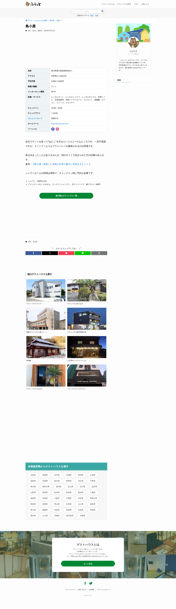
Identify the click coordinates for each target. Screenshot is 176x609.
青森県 (45, 475)
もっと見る (88, 564)
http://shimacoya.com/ (60, 123)
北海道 (33, 475)
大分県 (45, 515)
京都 (96, 15)
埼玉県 (80, 481)
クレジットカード (35, 118)
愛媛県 (45, 510)
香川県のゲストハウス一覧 (66, 196)
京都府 (45, 498)
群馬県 (69, 481)
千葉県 (92, 481)
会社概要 (91, 589)
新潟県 (58, 486)
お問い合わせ (82, 589)
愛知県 (80, 492)
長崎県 (92, 510)
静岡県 (69, 492)
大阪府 (57, 498)
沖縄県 (82, 515)
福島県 (33, 481)
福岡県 (69, 510)
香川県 (34, 30)
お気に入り (145, 4)
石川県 (82, 486)
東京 (92, 15)
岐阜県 (57, 492)
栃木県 (57, 481)
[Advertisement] (66, 50)
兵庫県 (69, 498)
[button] (33, 253)
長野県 (45, 492)
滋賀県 (33, 498)
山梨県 (33, 492)
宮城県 (69, 475)
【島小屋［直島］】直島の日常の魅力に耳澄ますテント (61, 164)
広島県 (69, 504)
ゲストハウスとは (108, 4)
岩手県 (57, 475)
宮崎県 (57, 515)
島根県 (45, 504)
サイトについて (70, 589)
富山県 (70, 486)
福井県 (94, 486)
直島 (29, 30)
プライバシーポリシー (103, 589)
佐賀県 (80, 510)
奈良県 (80, 498)
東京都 (33, 486)
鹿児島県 (69, 515)
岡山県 (57, 504)
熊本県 (33, 515)
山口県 (80, 504)
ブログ (136, 4)
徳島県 (92, 504)
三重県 (92, 492)
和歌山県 (93, 498)
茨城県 (45, 481)
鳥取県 (33, 504)
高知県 (57, 510)
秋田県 (80, 475)
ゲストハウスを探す (124, 4)
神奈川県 (46, 486)
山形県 (92, 475)
